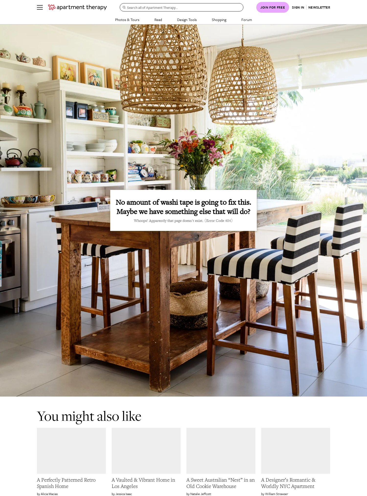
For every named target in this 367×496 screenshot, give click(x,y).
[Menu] (40, 7)
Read (158, 19)
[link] (71, 483)
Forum (246, 19)
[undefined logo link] (77, 7)
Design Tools (187, 19)
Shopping (219, 19)
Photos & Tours (127, 19)
